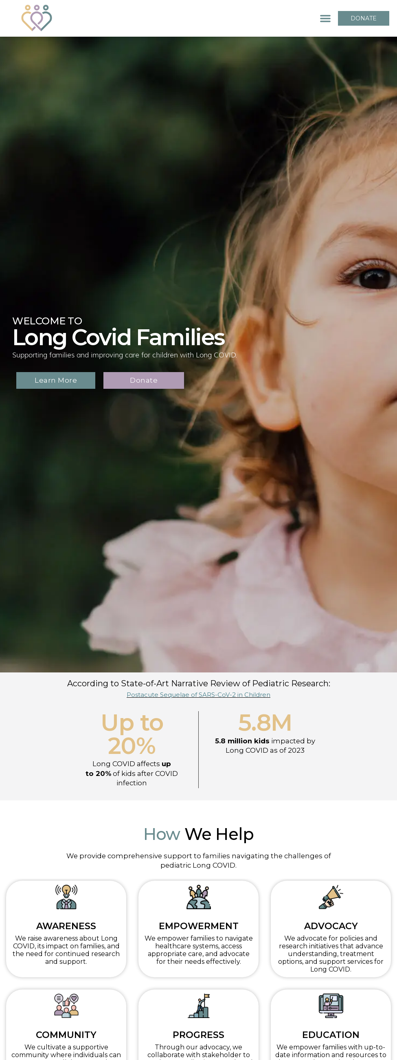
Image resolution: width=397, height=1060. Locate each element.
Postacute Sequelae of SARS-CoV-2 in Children (198, 695)
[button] (325, 18)
